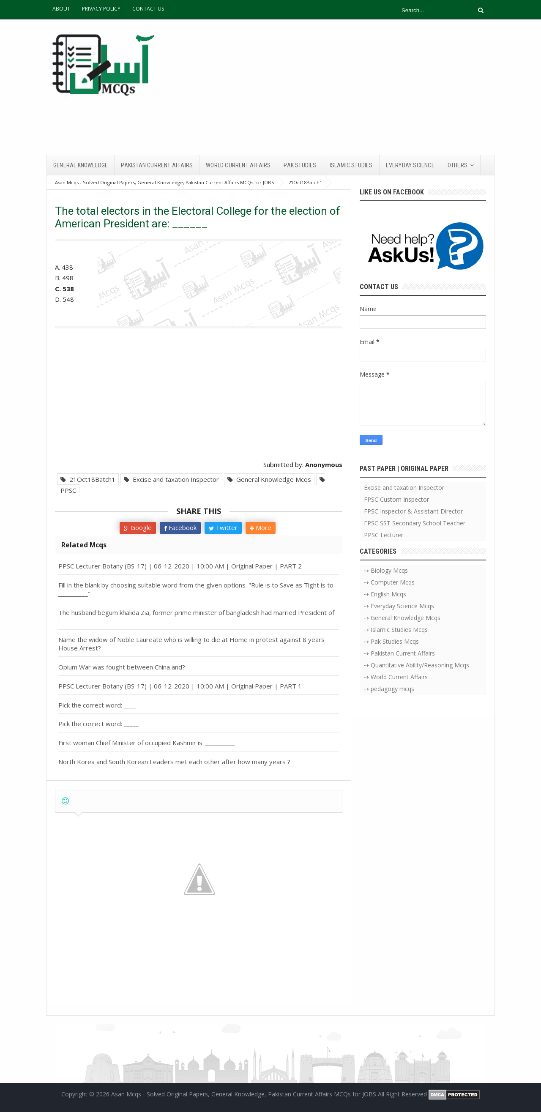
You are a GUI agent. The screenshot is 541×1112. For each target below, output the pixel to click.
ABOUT (61, 8)
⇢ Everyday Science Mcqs (399, 606)
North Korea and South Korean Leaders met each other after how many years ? (174, 761)
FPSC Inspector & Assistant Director (413, 511)
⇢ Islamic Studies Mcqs (396, 630)
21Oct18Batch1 (87, 479)
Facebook (180, 527)
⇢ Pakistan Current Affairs (399, 653)
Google (138, 527)
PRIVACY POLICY (101, 8)
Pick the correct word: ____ (97, 705)
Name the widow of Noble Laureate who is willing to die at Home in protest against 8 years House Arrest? (191, 643)
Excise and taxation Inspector (171, 479)
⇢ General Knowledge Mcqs (402, 618)
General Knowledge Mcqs (269, 479)
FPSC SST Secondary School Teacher (414, 523)
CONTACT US (148, 8)
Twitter (223, 527)
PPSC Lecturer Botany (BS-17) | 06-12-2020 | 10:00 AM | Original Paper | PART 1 (180, 686)
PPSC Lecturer (383, 535)
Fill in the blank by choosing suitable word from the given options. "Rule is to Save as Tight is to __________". (195, 589)
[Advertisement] (341, 87)
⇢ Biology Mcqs (386, 570)
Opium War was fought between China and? (121, 667)
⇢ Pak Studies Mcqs (391, 641)
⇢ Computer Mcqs (389, 582)
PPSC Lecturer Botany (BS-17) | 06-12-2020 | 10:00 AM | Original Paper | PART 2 (180, 566)
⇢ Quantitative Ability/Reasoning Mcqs (416, 665)
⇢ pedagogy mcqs (389, 689)
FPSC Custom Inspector (396, 499)
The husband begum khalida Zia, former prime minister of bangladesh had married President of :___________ (196, 616)
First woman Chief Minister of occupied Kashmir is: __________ (146, 742)
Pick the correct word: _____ (98, 723)
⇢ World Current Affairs (396, 677)
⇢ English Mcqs (385, 594)
